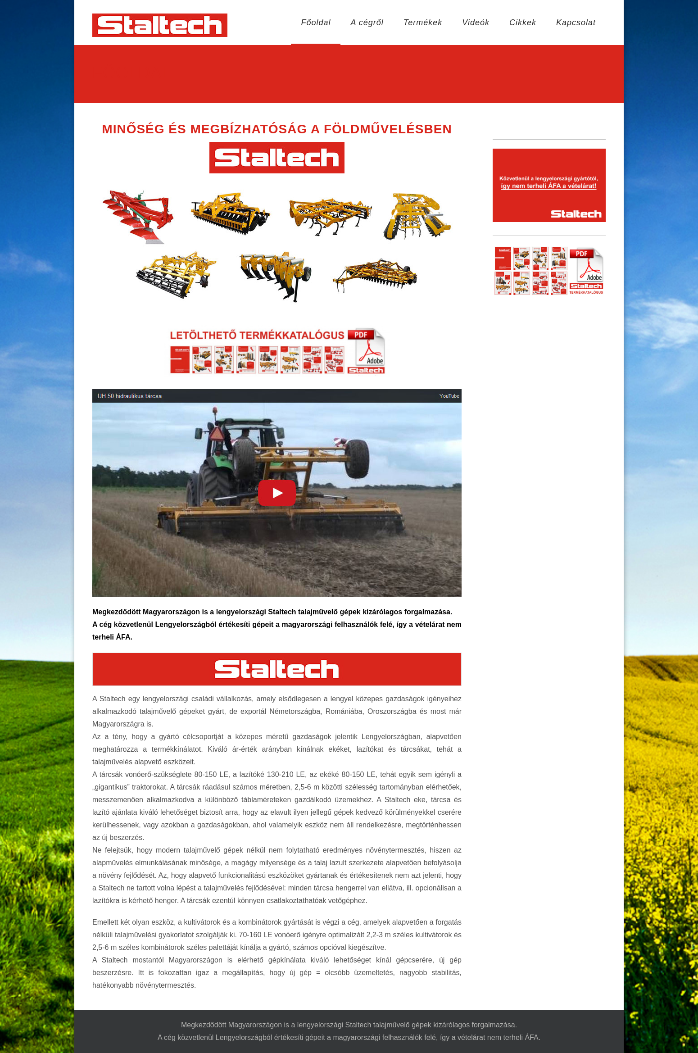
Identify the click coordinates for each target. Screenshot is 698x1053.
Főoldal (316, 22)
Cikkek (522, 22)
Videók (476, 22)
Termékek (422, 22)
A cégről (366, 22)
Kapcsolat (576, 22)
